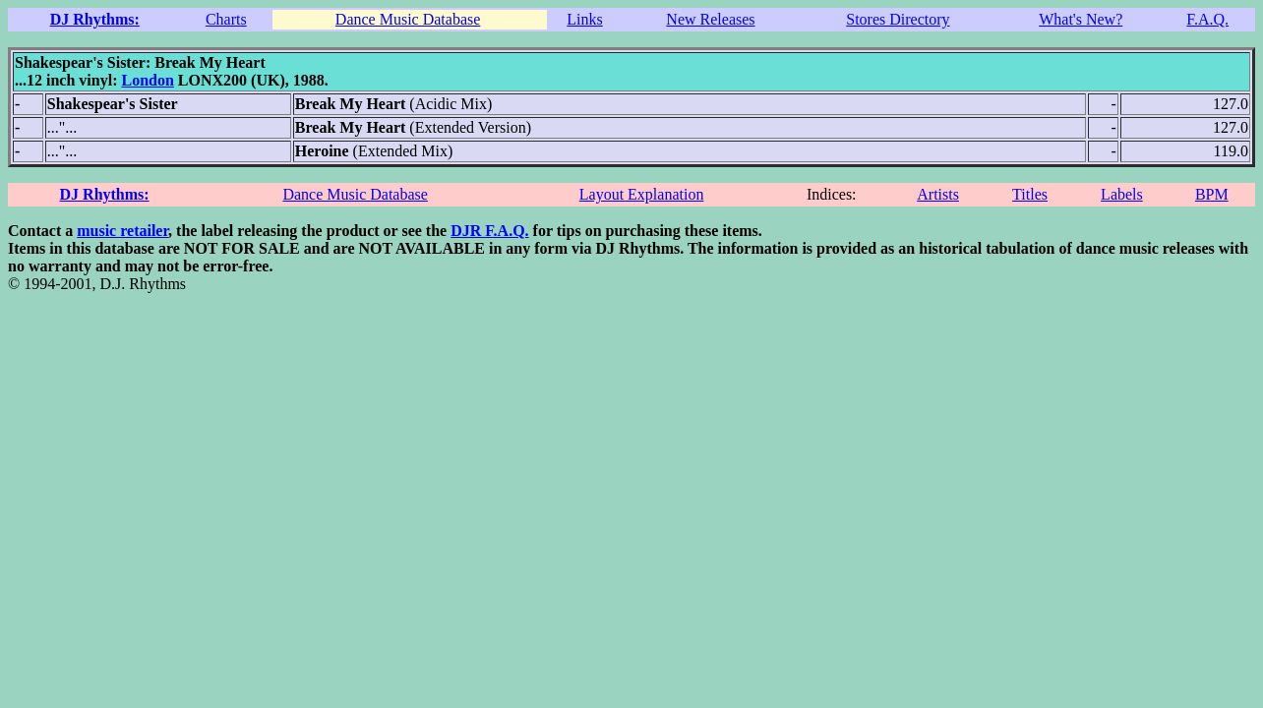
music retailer (122, 230)
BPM (1212, 194)
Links (584, 19)
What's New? (1080, 19)
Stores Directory (897, 19)
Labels (1122, 194)
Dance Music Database (408, 19)
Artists (938, 194)
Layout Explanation (641, 194)
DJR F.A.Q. (489, 230)
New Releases (710, 19)
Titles (1030, 194)
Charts (226, 19)
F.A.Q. (1207, 19)
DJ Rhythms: (95, 19)
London (147, 80)
